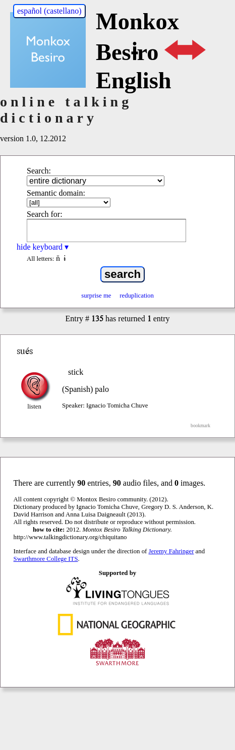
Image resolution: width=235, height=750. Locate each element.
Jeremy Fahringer (171, 551)
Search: (39, 170)
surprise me (96, 295)
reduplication (137, 295)
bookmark (200, 425)
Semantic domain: (56, 193)
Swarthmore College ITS (46, 558)
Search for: (45, 214)
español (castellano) (49, 11)
